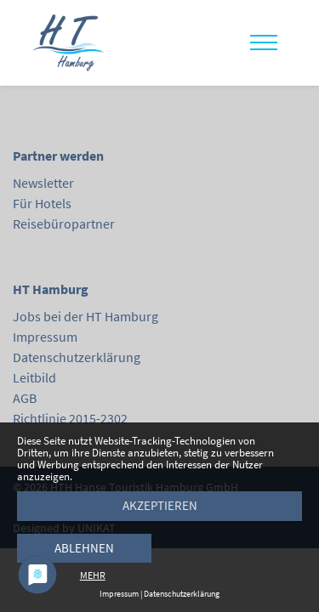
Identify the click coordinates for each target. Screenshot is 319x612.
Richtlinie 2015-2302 (70, 418)
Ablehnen (84, 548)
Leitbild (34, 377)
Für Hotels (42, 203)
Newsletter (43, 182)
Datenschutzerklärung (76, 357)
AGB (25, 397)
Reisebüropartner (64, 223)
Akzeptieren (159, 505)
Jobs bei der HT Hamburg (85, 316)
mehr (92, 575)
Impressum (45, 336)
